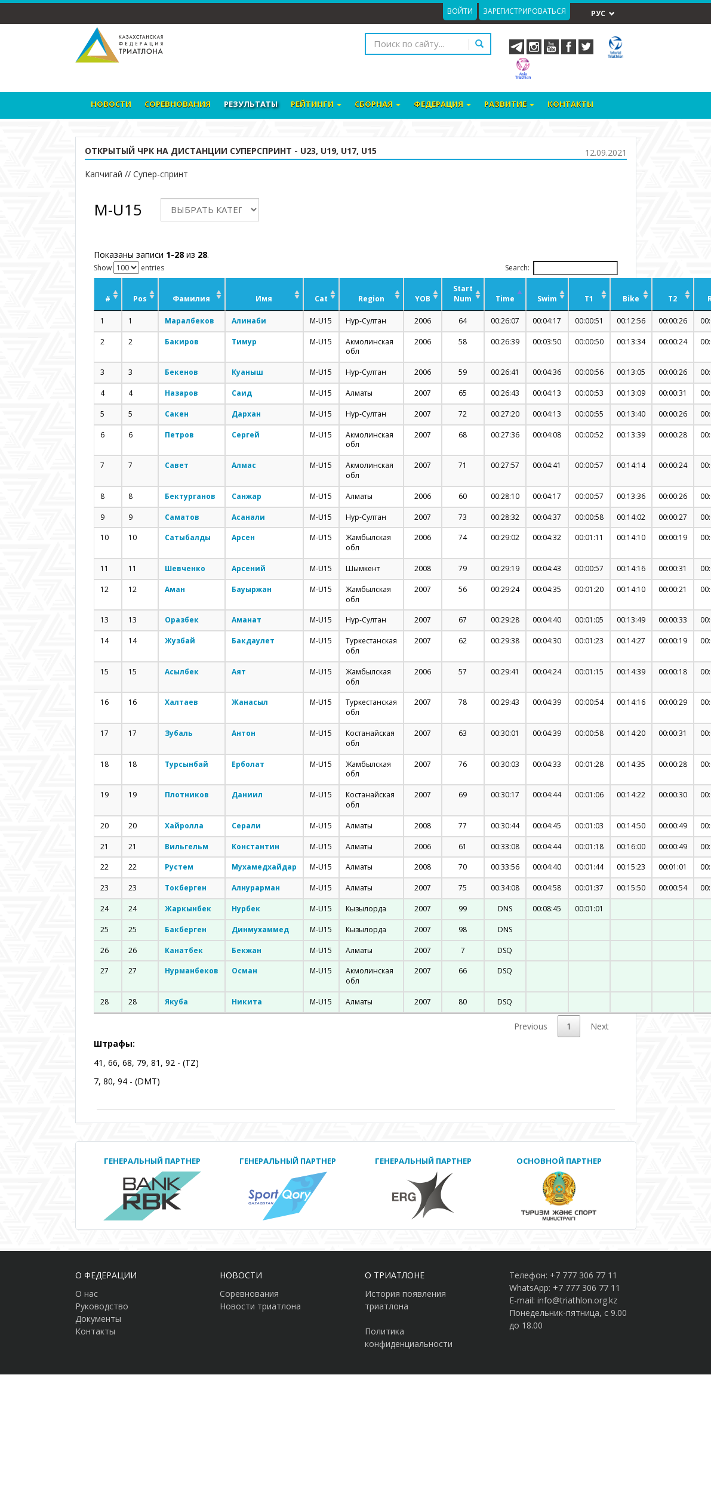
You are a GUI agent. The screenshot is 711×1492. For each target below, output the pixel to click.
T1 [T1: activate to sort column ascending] (588, 299)
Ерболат (248, 764)
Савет (177, 465)
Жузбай (180, 641)
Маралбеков (189, 321)
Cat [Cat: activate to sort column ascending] (321, 299)
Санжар (246, 496)
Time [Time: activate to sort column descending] (505, 299)
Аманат (246, 620)
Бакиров (182, 342)
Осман (244, 971)
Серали (246, 826)
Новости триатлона (260, 1306)
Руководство (101, 1306)
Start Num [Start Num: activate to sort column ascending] (463, 293)
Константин (255, 846)
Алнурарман (256, 888)
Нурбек (246, 909)
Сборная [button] (378, 103)
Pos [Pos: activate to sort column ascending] (140, 299)
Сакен (177, 414)
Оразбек (182, 620)
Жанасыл (250, 702)
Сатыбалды (188, 537)
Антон (244, 733)
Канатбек (184, 950)
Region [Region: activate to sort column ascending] (371, 299)
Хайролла (184, 826)
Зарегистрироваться (524, 11)
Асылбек (182, 672)
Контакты (570, 103)
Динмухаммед (260, 929)
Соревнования (177, 103)
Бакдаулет (253, 641)
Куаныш (247, 372)
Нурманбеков (191, 971)
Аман (175, 589)
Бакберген (186, 929)
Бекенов (181, 372)
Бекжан (246, 950)
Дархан (246, 414)
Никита (247, 1002)
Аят (239, 672)
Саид (242, 393)
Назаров (181, 393)
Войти (460, 11)
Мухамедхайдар (264, 867)
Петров (179, 435)
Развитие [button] (509, 103)
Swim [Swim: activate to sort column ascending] (547, 299)
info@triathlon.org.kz (577, 1300)
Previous (530, 1026)
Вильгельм (186, 846)
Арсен (243, 537)
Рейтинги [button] (316, 103)
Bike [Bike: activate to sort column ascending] (631, 299)
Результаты (251, 103)
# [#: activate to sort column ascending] (107, 299)
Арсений (249, 568)
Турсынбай (186, 764)
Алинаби (249, 321)
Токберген (186, 888)
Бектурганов (190, 496)
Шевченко (185, 568)
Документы (98, 1318)
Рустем (179, 867)
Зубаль (179, 733)
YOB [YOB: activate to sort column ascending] (422, 299)
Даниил (247, 795)
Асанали (248, 517)
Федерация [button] (442, 103)
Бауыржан (252, 589)
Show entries (129, 267)
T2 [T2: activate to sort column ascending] (672, 299)
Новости (111, 103)
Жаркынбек (188, 909)
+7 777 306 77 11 (583, 1275)
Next (599, 1026)
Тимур (244, 342)
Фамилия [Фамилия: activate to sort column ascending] (191, 299)
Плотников (187, 795)
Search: (561, 268)
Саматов (182, 517)
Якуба (176, 1002)
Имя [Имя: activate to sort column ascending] (264, 299)
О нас (86, 1293)
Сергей (246, 435)
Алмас (244, 465)
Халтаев (181, 702)
